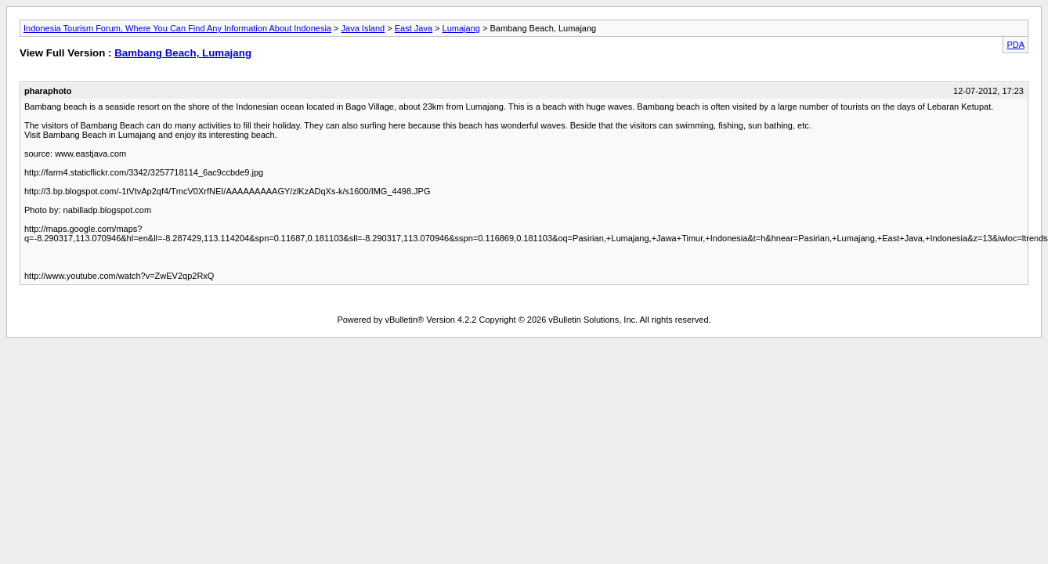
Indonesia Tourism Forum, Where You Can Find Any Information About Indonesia (177, 28)
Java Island (363, 28)
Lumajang (461, 28)
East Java (413, 28)
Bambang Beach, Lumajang (182, 53)
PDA (1015, 44)
